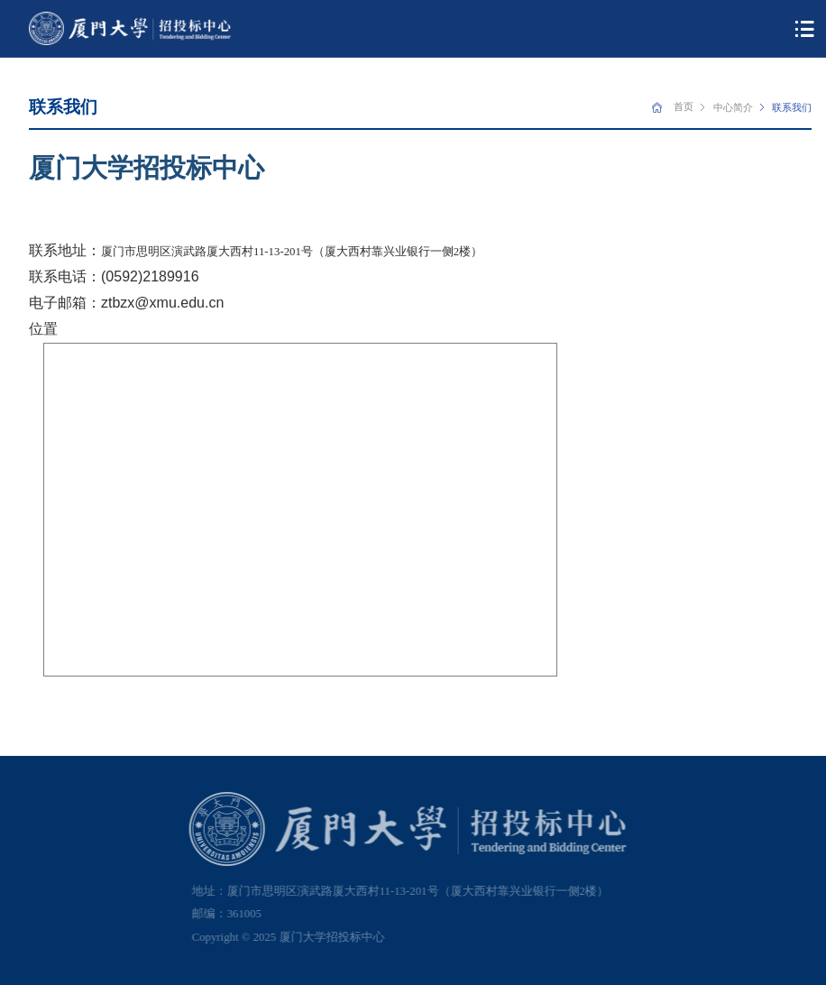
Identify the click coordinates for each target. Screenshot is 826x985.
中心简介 (733, 107)
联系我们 (792, 107)
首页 (683, 106)
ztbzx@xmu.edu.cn (162, 302)
